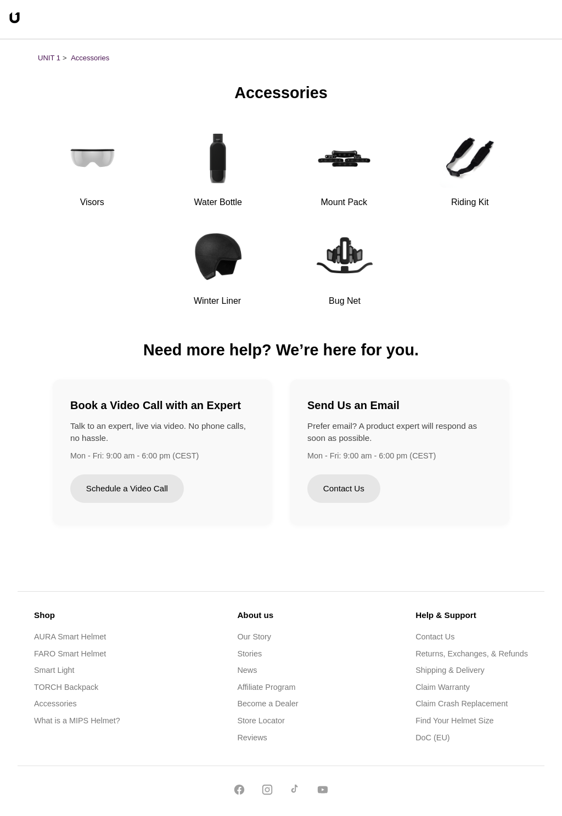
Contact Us (343, 488)
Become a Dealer (267, 703)
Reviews (252, 737)
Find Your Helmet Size (454, 720)
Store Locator (260, 720)
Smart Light (54, 670)
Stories (249, 653)
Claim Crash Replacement (461, 703)
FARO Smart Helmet (70, 653)
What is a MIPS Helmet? (77, 720)
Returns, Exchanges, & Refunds (471, 653)
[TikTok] (295, 792)
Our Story (254, 636)
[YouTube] (323, 792)
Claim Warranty (442, 687)
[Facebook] (239, 792)
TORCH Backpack (66, 687)
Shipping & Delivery (450, 670)
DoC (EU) (432, 737)
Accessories (90, 58)
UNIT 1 (49, 58)
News (247, 670)
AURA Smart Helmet (70, 636)
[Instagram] (267, 792)
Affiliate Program (266, 687)
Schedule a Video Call (127, 488)
